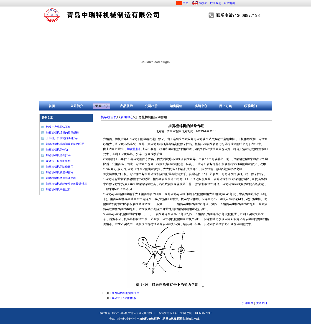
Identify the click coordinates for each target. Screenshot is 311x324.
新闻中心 (101, 106)
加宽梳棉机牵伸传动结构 (61, 178)
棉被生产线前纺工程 (58, 126)
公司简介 (76, 106)
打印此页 (247, 303)
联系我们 (215, 3)
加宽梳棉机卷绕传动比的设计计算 (66, 183)
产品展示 (126, 106)
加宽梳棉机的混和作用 (59, 172)
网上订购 (225, 106)
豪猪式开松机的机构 (58, 161)
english (203, 3)
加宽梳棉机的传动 (57, 149)
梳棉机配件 (155, 318)
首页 (52, 106)
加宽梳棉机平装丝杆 (58, 189)
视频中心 (200, 106)
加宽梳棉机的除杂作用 (59, 166)
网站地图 (229, 3)
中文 (185, 3)
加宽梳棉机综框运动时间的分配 (65, 144)
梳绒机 (143, 318)
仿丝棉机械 (169, 318)
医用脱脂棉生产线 (188, 318)
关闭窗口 (261, 303)
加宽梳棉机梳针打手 (58, 155)
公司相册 (151, 106)
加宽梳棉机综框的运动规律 (62, 132)
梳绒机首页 (109, 117)
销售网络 (176, 106)
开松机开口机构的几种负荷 (62, 138)
